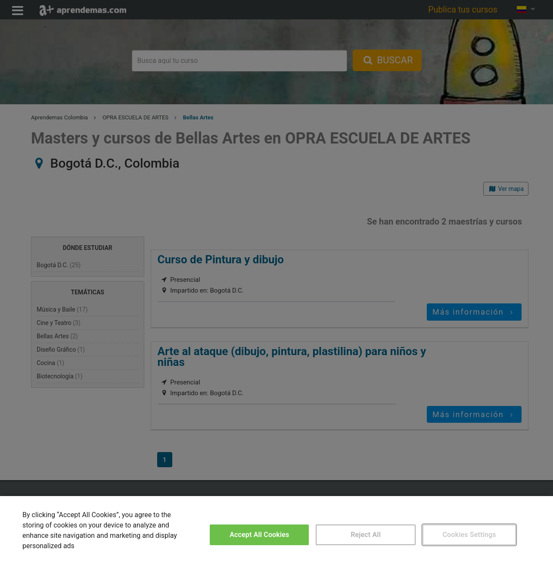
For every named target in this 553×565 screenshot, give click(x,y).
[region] (276, 530)
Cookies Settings (469, 535)
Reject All (366, 535)
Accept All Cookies (259, 535)
